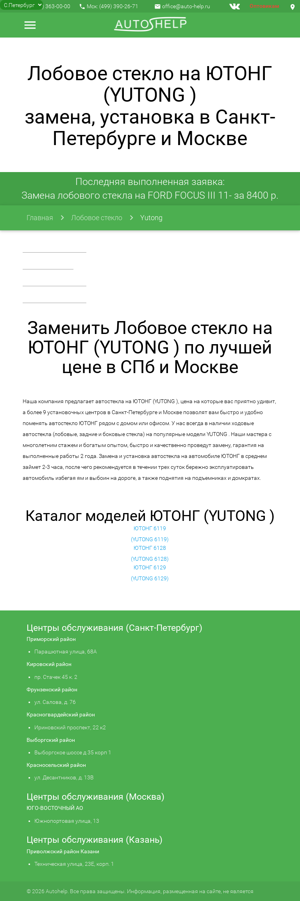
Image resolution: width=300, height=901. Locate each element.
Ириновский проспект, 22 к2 (70, 727)
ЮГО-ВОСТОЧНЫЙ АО (55, 808)
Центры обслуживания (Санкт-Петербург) (114, 628)
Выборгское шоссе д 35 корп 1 (72, 752)
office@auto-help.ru (186, 6)
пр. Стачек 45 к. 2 (55, 677)
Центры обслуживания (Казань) (94, 840)
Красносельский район (56, 765)
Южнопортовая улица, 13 (66, 821)
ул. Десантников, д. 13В (64, 777)
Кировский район (49, 664)
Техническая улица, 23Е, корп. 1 (74, 864)
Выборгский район (51, 740)
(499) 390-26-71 (118, 6)
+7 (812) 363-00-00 (47, 6)
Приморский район (51, 639)
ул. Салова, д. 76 (55, 702)
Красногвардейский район (61, 714)
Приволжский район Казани (63, 851)
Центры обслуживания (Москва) (95, 797)
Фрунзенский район (52, 689)
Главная (40, 218)
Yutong (151, 218)
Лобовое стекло (96, 218)
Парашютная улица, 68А (65, 651)
